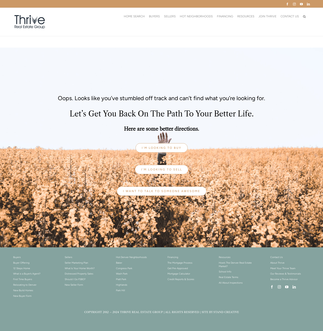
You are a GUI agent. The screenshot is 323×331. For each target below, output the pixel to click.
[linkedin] (294, 287)
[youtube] (286, 287)
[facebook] (272, 287)
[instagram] (279, 287)
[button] (304, 16)
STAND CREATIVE (226, 312)
